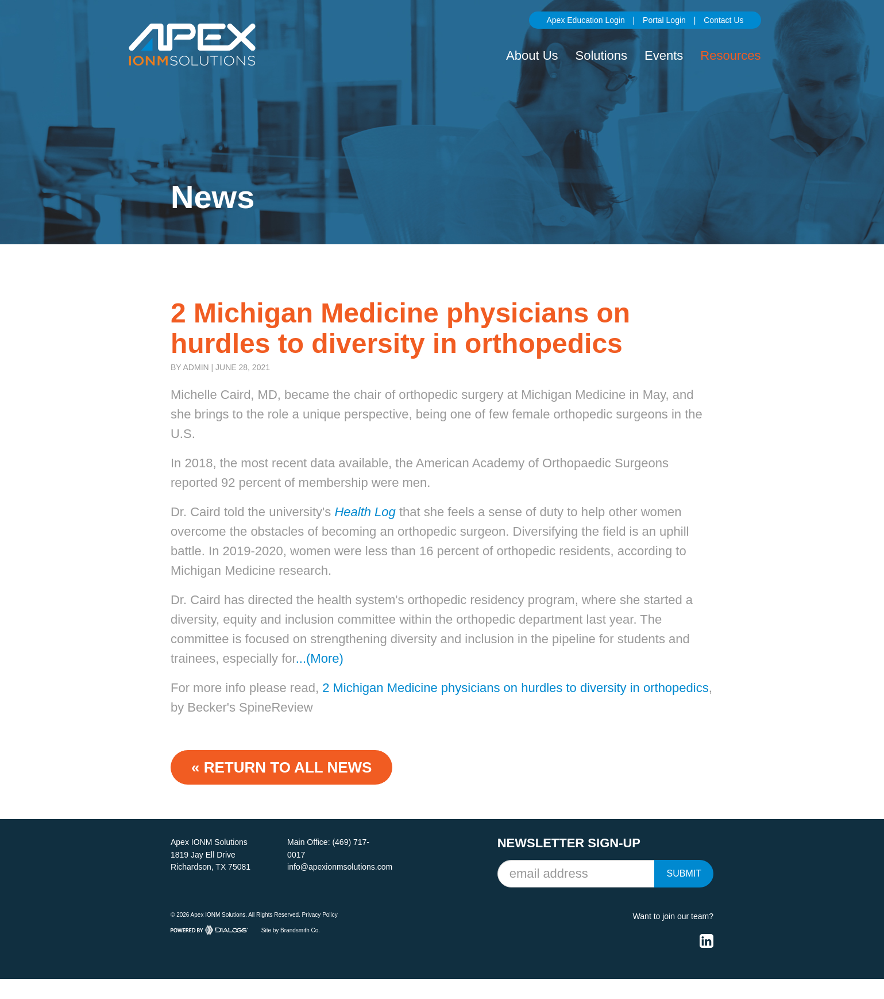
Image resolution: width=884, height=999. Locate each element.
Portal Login (664, 20)
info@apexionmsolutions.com (339, 866)
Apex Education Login (585, 20)
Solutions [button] (602, 55)
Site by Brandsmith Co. (290, 930)
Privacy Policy (320, 915)
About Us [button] (532, 55)
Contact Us (723, 20)
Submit (683, 873)
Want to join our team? (673, 916)
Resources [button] (730, 55)
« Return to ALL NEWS (281, 767)
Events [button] (663, 55)
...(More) (319, 658)
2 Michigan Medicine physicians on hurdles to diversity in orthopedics (515, 688)
